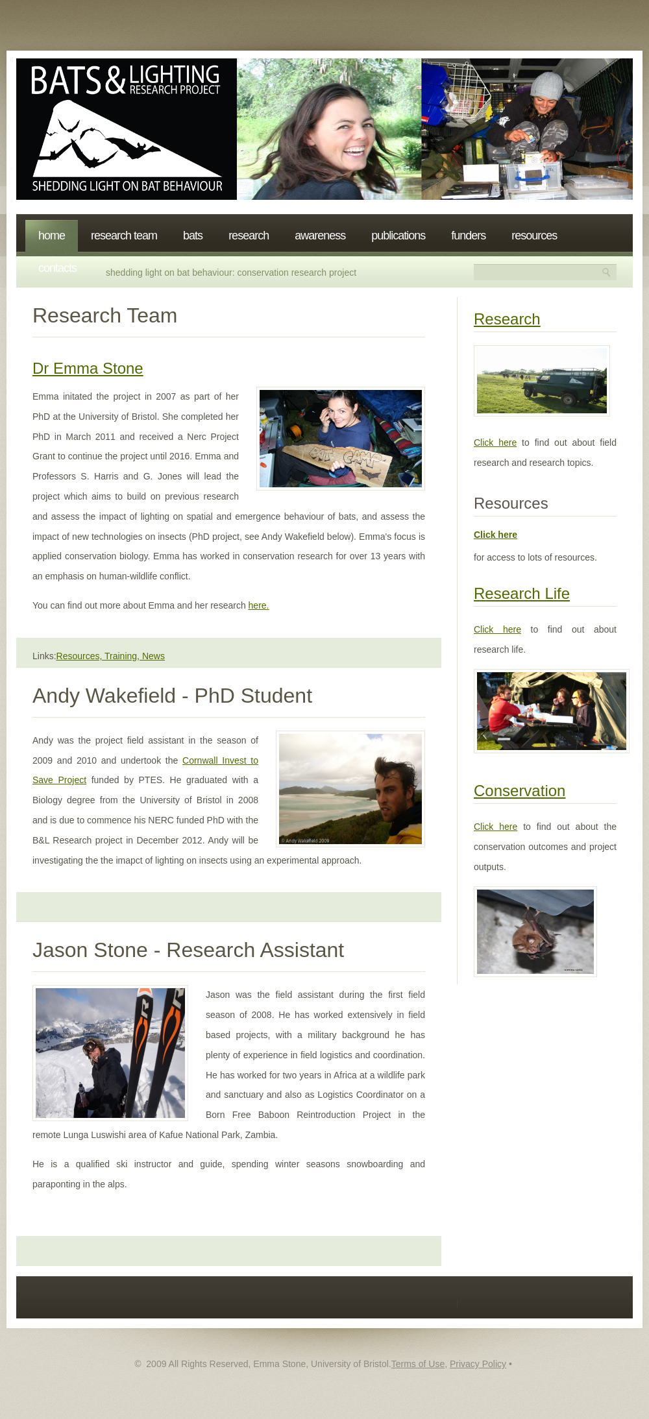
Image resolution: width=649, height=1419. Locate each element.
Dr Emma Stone (87, 368)
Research (248, 235)
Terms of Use (418, 1364)
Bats (192, 235)
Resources (534, 235)
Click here (495, 442)
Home (51, 235)
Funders (468, 235)
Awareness (320, 235)
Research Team (124, 235)
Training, (123, 656)
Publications (398, 235)
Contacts (57, 267)
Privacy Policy (478, 1364)
